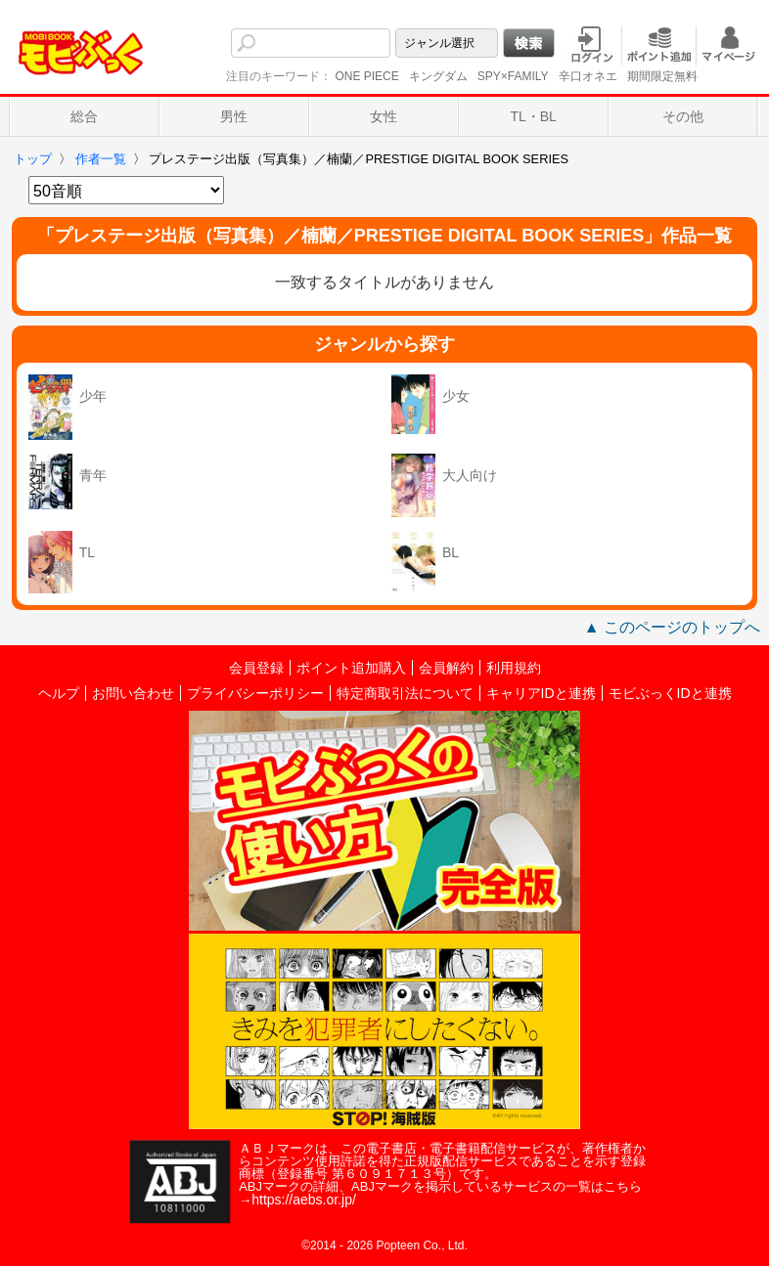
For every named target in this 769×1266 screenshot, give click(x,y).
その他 (682, 116)
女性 (383, 116)
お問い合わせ (133, 693)
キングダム (438, 76)
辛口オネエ (588, 76)
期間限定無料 (662, 76)
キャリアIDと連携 (541, 693)
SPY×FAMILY (513, 76)
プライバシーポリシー (255, 693)
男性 (234, 116)
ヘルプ (58, 693)
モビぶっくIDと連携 (670, 693)
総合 (84, 116)
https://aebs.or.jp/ (303, 1199)
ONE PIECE (366, 76)
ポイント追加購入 (351, 668)
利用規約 (513, 668)
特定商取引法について (405, 693)
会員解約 (446, 668)
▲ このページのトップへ (672, 627)
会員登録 (256, 668)
